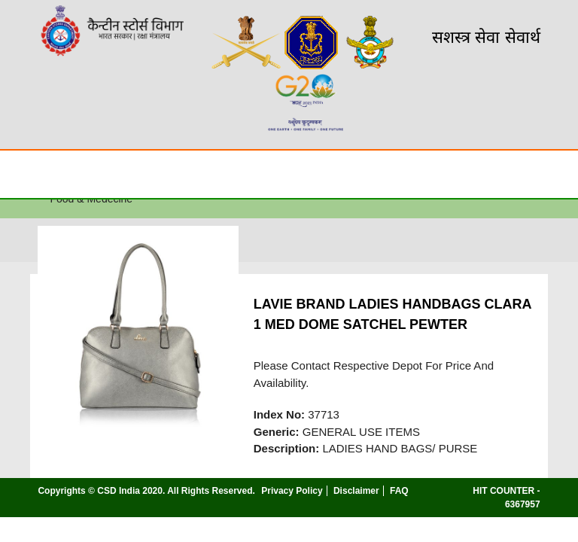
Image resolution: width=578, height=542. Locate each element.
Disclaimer (356, 491)
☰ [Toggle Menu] (25, 174)
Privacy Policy (291, 491)
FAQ (399, 491)
